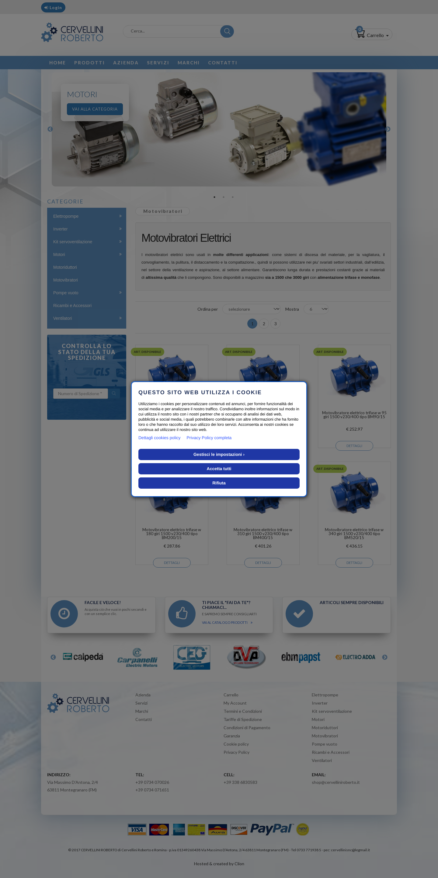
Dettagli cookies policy (159, 437)
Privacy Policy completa (209, 437)
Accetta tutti (219, 468)
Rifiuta (219, 482)
